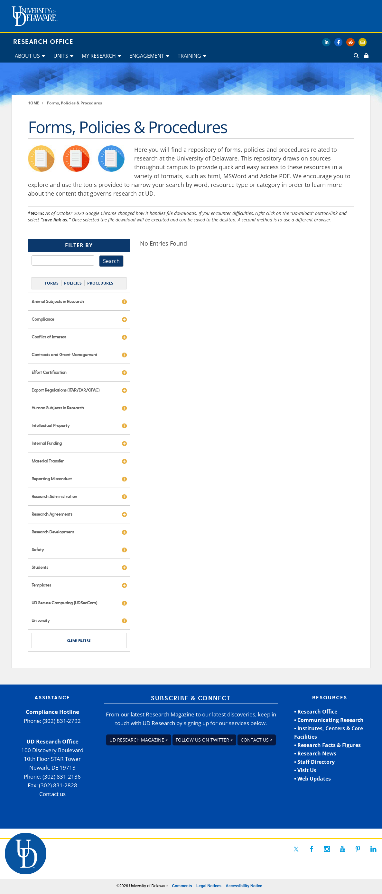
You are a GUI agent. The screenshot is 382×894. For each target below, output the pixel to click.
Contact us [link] (52, 794)
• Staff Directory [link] (314, 761)
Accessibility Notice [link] (244, 886)
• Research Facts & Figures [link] (327, 745)
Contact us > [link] (257, 740)
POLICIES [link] (73, 283)
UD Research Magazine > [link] (138, 740)
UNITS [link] (60, 55)
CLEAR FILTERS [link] (79, 640)
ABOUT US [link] (27, 55)
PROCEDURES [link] (100, 283)
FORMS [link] (52, 283)
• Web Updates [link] (312, 778)
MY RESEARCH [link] (99, 55)
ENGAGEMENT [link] (146, 55)
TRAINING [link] (189, 55)
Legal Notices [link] (208, 886)
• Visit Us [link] (305, 770)
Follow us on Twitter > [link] (204, 740)
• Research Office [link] (315, 711)
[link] (365, 55)
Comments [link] (182, 886)
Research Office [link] (43, 42)
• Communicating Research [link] (329, 720)
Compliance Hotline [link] (52, 711)
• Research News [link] (315, 753)
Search (111, 261)
